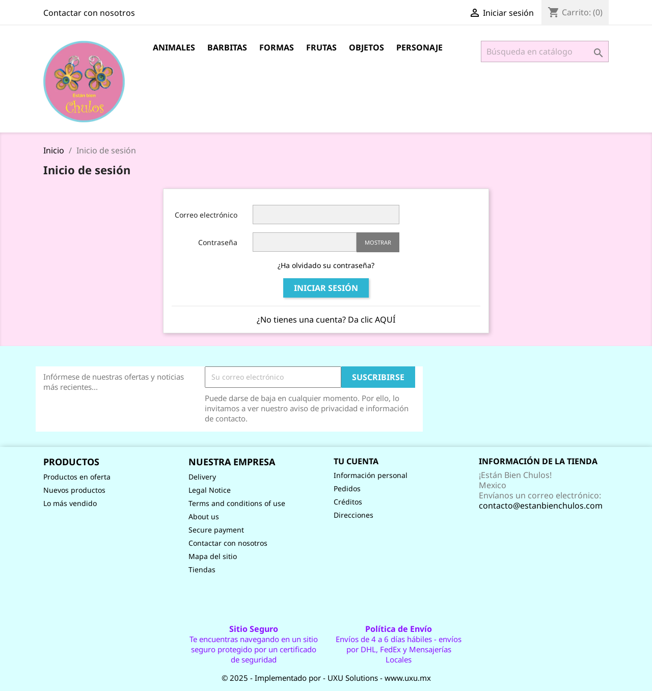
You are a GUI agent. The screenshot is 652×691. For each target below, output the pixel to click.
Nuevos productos (74, 490)
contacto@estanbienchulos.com (541, 505)
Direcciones (353, 515)
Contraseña (217, 242)
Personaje (419, 47)
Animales (174, 47)
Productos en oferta (77, 477)
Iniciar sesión (326, 288)
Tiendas (201, 569)
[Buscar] (545, 51)
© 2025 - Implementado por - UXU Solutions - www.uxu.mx (326, 678)
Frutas (321, 47)
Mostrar (378, 242)
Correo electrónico (206, 215)
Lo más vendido (70, 503)
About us (203, 516)
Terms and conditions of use (236, 503)
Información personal (371, 475)
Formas (276, 47)
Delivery (202, 477)
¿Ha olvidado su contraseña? (326, 265)
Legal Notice (209, 490)
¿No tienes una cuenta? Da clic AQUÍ (326, 319)
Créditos (348, 502)
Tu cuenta (356, 461)
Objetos (366, 47)
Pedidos (347, 488)
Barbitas (227, 47)
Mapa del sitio (212, 556)
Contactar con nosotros (89, 12)
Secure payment (216, 530)
